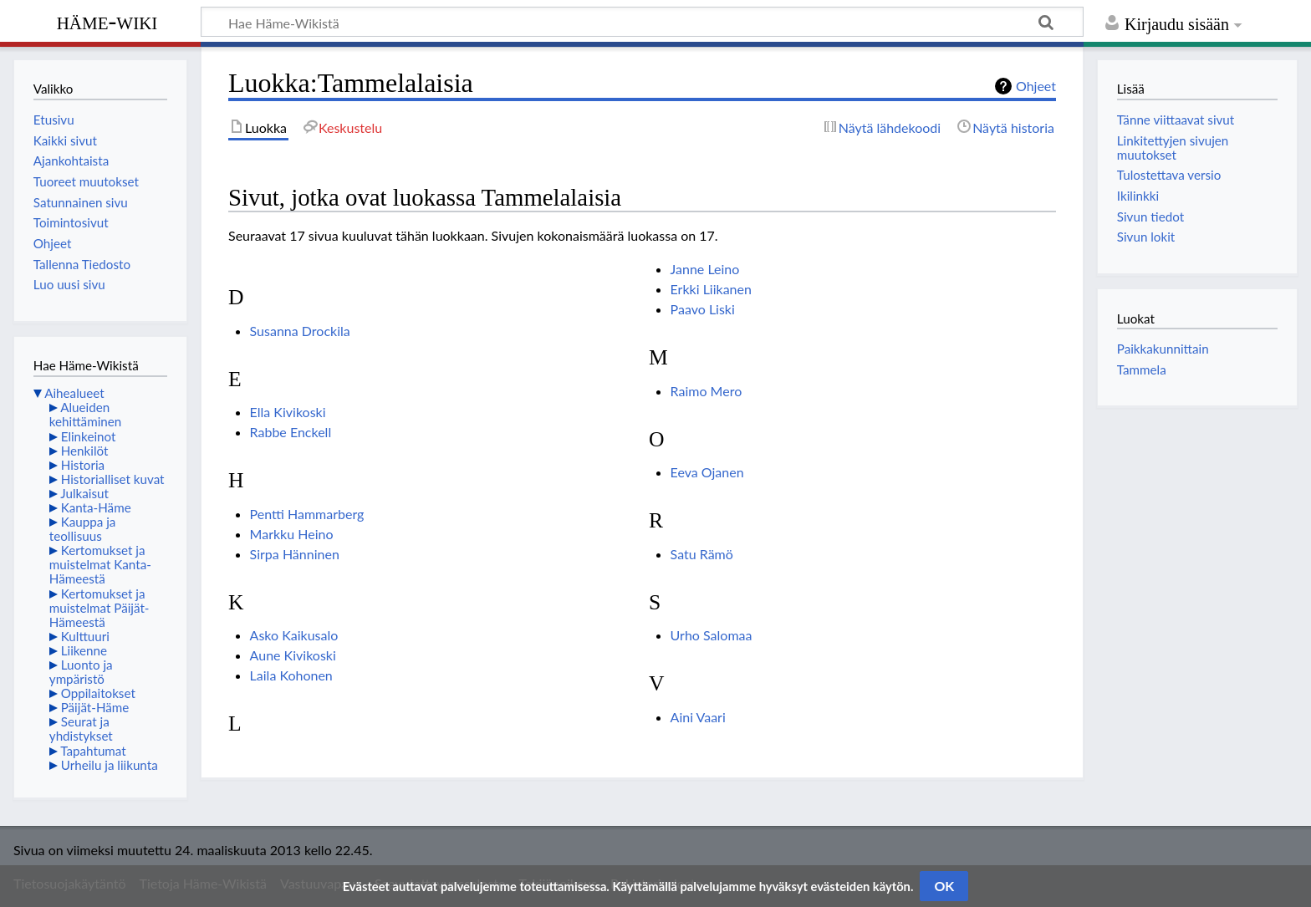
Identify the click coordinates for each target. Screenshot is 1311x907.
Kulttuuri (85, 636)
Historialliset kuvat (113, 479)
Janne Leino (705, 269)
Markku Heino (292, 534)
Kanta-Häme (96, 507)
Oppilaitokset (98, 693)
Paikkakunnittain (1163, 348)
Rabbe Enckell (291, 432)
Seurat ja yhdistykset (81, 728)
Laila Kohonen (291, 675)
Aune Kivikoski (293, 655)
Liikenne (84, 650)
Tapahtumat (93, 750)
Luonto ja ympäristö (81, 671)
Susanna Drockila (300, 331)
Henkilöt (85, 450)
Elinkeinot (88, 436)
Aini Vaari (698, 717)
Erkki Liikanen (711, 289)
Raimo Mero (706, 391)
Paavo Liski (703, 309)
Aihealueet (74, 392)
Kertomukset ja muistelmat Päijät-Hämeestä (99, 607)
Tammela (1141, 369)
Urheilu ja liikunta (109, 764)
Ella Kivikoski (288, 412)
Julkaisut (84, 493)
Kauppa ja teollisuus (82, 528)
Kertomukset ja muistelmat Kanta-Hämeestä (100, 564)
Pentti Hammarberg (307, 514)
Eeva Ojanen (707, 472)
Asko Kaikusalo (294, 635)
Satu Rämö (702, 554)
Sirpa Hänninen (294, 554)
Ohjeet (1036, 86)
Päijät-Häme (95, 707)
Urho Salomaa (711, 635)
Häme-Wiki (107, 21)
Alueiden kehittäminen (85, 414)
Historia (83, 464)
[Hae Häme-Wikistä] (642, 22)
